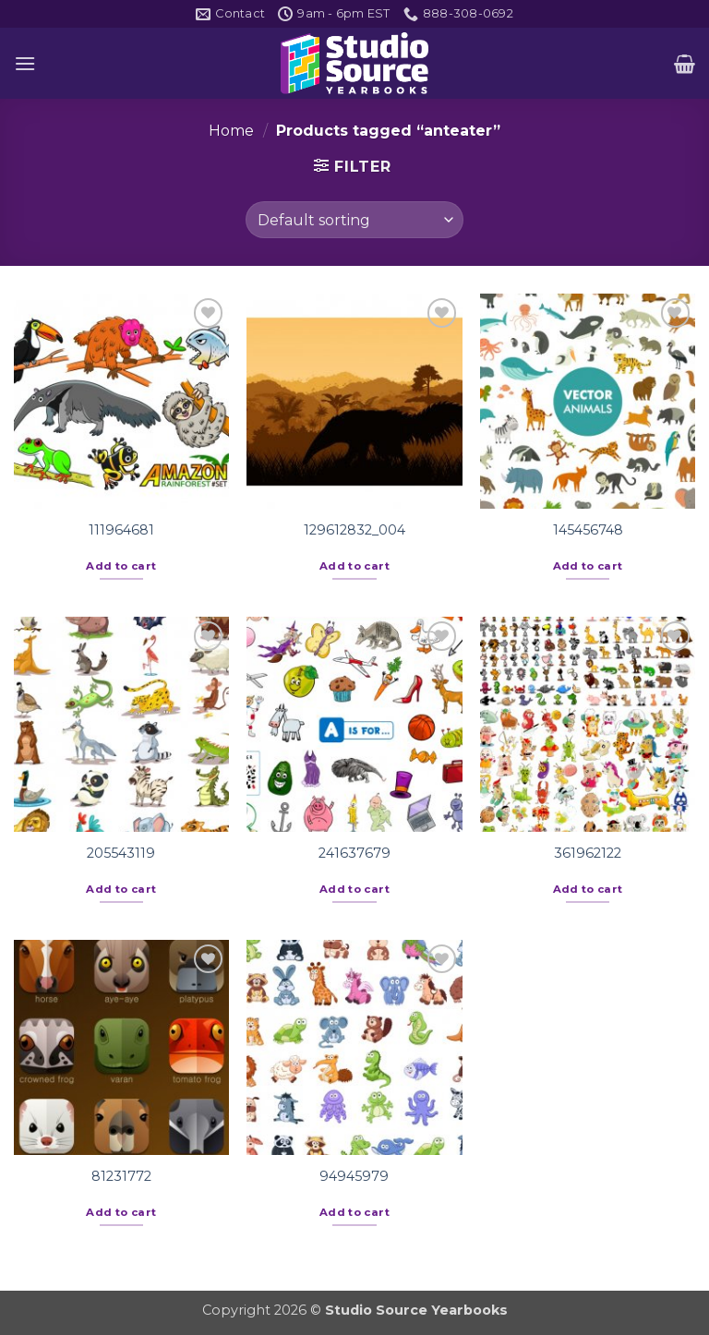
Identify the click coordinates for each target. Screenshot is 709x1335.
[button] (25, 63)
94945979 (354, 1176)
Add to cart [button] (121, 565)
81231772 (121, 1176)
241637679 (354, 853)
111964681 (121, 530)
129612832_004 (354, 530)
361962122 (587, 853)
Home (231, 130)
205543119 (121, 853)
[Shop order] (354, 219)
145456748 (588, 530)
